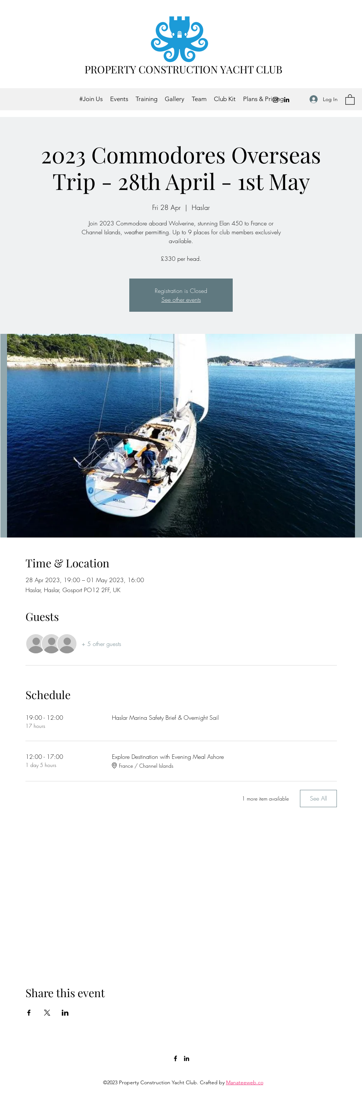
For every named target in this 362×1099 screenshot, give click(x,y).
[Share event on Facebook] (29, 1013)
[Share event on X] (47, 1013)
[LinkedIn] (286, 99)
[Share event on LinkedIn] (65, 1013)
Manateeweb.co (244, 1082)
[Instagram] (275, 99)
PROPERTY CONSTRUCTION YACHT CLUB (183, 69)
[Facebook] (175, 1058)
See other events (181, 300)
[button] (350, 99)
